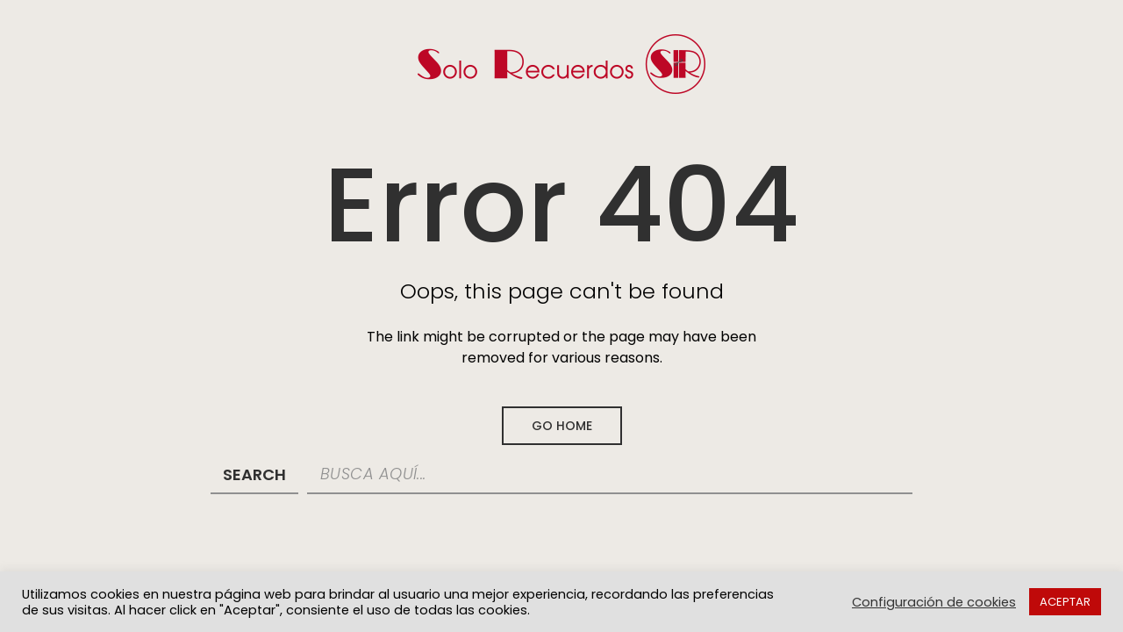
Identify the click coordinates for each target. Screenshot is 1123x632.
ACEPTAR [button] (1065, 601)
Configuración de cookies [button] (934, 602)
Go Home (562, 425)
